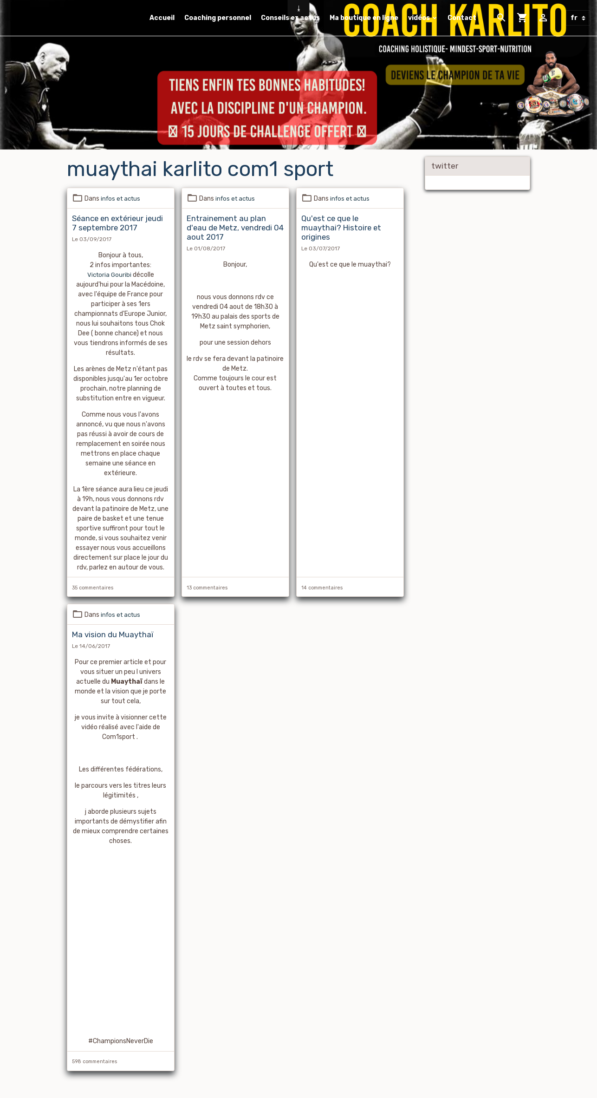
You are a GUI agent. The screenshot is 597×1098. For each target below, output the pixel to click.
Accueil (162, 18)
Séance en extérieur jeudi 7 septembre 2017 (117, 223)
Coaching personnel (217, 18)
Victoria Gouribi (109, 275)
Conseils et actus (290, 18)
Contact (462, 18)
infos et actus (122, 199)
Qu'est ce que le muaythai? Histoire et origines (341, 228)
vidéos (419, 18)
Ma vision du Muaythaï (112, 635)
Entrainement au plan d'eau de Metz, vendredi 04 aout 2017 (235, 228)
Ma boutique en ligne (364, 18)
